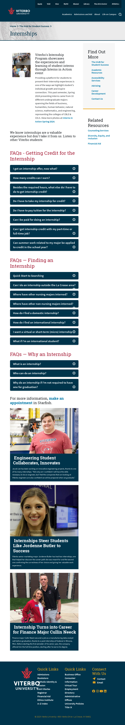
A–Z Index (42, 703)
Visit (48, 4)
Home (13, 26)
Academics (67, 14)
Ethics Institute (45, 699)
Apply (40, 4)
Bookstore (42, 678)
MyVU (66, 4)
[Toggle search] (120, 15)
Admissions (43, 674)
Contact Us (97, 98)
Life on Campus (109, 14)
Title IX (68, 707)
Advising (96, 85)
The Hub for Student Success (34, 26)
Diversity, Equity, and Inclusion (99, 137)
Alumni (76, 4)
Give (57, 4)
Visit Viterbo (43, 689)
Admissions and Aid (83, 14)
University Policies (74, 703)
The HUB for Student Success (100, 63)
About (97, 14)
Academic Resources (97, 71)
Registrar (42, 692)
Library (86, 4)
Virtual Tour (71, 685)
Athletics (115, 4)
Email (100, 682)
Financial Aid (94, 143)
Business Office (73, 674)
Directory (70, 692)
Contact (101, 678)
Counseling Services (98, 130)
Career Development (99, 92)
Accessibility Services (98, 79)
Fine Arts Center (100, 4)
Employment (71, 689)
